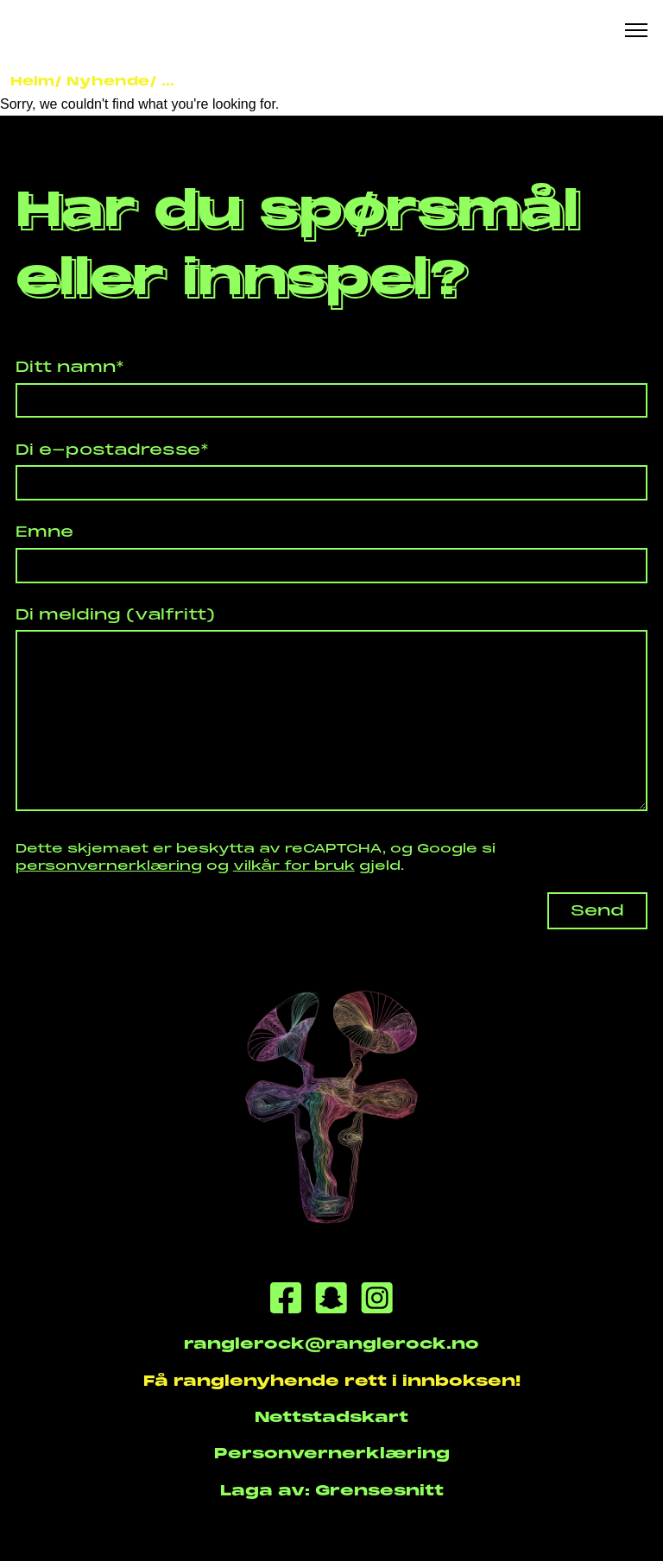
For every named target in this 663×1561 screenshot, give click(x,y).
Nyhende (107, 81)
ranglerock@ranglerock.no (331, 1343)
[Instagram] (377, 1300)
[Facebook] (285, 1300)
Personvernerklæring (332, 1453)
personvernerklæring (109, 865)
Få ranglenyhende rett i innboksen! (332, 1380)
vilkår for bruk (294, 865)
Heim (32, 81)
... (167, 81)
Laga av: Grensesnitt (332, 1490)
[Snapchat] (331, 1300)
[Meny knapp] (636, 30)
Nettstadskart (331, 1416)
